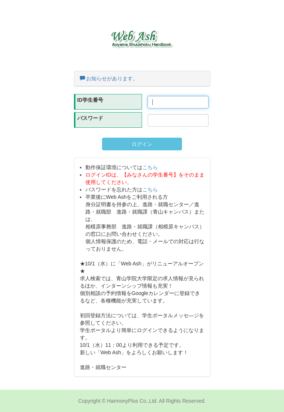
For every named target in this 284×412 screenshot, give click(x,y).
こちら (150, 167)
